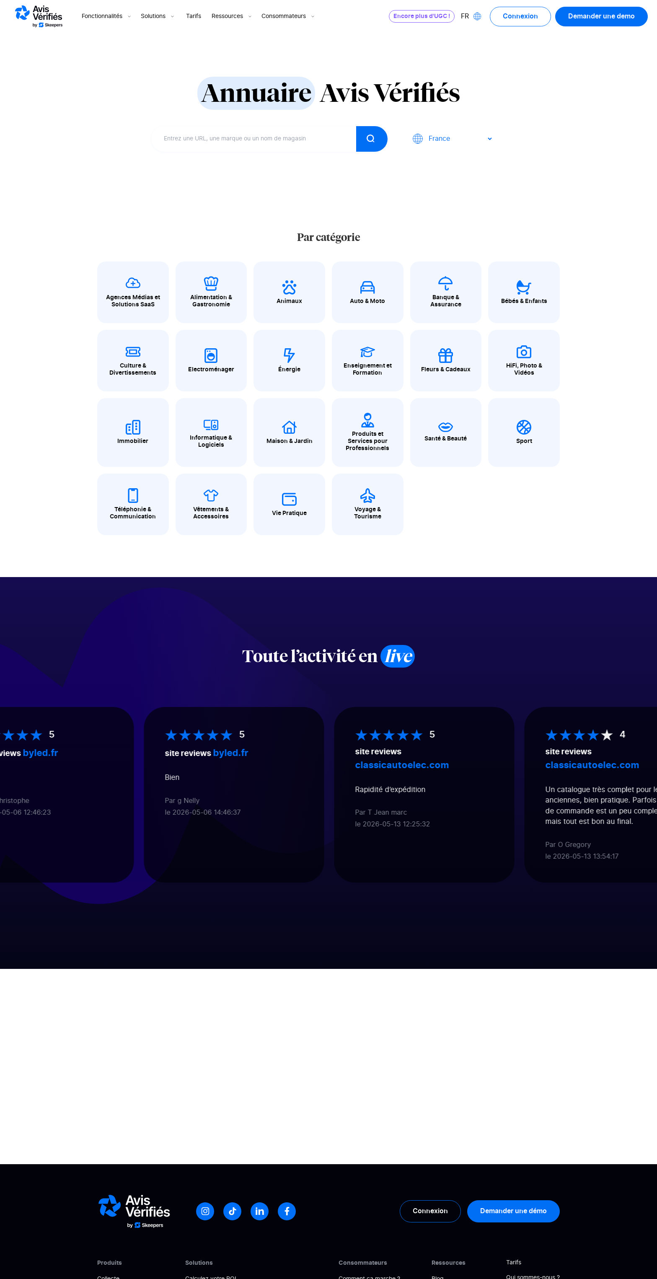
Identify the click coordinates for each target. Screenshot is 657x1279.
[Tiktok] (232, 1211)
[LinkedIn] (260, 1211)
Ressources (232, 16)
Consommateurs (288, 16)
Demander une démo (513, 1211)
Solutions (158, 16)
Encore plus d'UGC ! (421, 16)
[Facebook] (287, 1211)
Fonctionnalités (107, 16)
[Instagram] (205, 1211)
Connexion (520, 16)
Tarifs (193, 16)
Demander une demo (601, 16)
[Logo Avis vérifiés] (39, 16)
